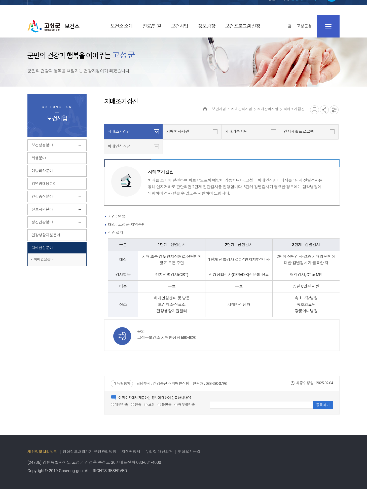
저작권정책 (131, 451)
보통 (149, 405)
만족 (136, 405)
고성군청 (304, 26)
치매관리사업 (241, 109)
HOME (205, 108)
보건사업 (219, 109)
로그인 (245, 8)
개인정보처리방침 (42, 451)
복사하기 (334, 109)
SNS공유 (324, 109)
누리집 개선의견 (159, 451)
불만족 (164, 405)
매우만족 (119, 405)
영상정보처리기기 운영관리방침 (90, 451)
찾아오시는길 (189, 451)
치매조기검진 (294, 109)
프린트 (314, 109)
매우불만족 (184, 405)
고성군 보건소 (53, 26)
